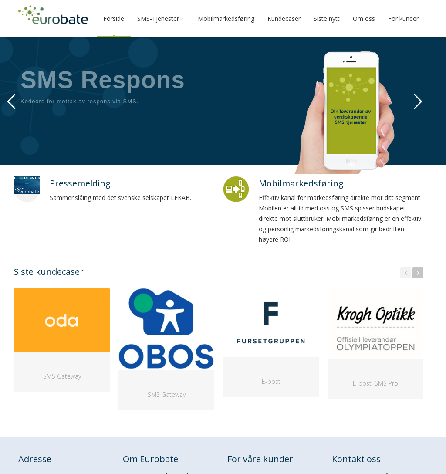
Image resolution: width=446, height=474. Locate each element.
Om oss (364, 18)
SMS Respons (102, 80)
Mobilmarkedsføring (226, 18)
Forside (113, 18)
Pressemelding (80, 183)
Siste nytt (327, 18)
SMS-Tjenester (161, 18)
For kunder (403, 18)
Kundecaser (284, 18)
